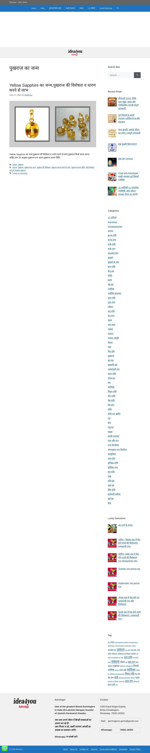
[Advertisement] (75, 29)
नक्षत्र (110, 320)
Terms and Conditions (108, 749)
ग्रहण (110, 280)
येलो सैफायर (90, 167)
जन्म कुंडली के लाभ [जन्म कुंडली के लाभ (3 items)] (115, 657)
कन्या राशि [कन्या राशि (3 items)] (127, 650)
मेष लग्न (111, 405)
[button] (117, 8)
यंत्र (109, 418)
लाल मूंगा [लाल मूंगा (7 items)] (129, 681)
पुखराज (20, 165)
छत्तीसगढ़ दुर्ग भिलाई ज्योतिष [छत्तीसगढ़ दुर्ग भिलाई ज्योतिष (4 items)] (127, 654)
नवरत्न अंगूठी (113, 338)
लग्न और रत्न (113, 440)
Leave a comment (19, 173)
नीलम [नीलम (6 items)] (122, 662)
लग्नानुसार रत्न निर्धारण (117, 449)
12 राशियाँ (91, 8)
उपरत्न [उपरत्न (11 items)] (120, 649)
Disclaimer (123, 749)
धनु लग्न (111, 316)
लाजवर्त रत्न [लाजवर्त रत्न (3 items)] (121, 681)
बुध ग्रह (111, 360)
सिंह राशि (111, 489)
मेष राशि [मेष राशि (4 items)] (137, 674)
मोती (110, 409)
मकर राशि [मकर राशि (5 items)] (123, 670)
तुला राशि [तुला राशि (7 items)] (128, 657)
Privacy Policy (135, 749)
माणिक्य (111, 387)
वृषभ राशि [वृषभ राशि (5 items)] (111, 684)
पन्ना (109, 347)
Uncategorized (115, 226)
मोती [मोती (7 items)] (116, 677)
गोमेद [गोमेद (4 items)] (109, 654)
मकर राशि (112, 374)
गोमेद (110, 275)
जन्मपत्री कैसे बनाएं (55, 8)
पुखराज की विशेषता (43, 167)
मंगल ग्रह (111, 378)
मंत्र (109, 382)
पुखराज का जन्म (30, 167)
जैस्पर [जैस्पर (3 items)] (122, 657)
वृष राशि (111, 472)
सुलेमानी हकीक (114, 494)
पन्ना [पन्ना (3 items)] (126, 662)
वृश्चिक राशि (113, 463)
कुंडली (110, 258)
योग (109, 423)
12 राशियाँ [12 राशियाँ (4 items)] (111, 642)
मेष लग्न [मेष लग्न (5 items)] (111, 677)
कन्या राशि (112, 235)
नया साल (111, 324)
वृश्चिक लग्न (113, 467)
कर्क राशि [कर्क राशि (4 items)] (133, 650)
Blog (42, 8)
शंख (109, 476)
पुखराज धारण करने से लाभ (60, 167)
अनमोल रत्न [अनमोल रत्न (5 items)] (112, 650)
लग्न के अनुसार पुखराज (17, 170)
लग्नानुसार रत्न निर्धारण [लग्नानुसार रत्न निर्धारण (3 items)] (113, 681)
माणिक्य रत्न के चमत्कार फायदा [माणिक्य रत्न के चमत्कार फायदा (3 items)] (117, 674)
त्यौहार (110, 307)
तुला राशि (111, 298)
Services (94, 749)
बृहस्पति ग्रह (112, 365)
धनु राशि (111, 311)
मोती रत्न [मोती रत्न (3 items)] (133, 677)
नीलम (110, 342)
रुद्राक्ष (110, 432)
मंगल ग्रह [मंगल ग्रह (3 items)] (117, 670)
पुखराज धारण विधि (78, 167)
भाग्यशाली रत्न (114, 369)
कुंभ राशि (111, 266)
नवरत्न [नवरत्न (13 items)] (115, 661)
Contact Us (84, 749)
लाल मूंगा (111, 458)
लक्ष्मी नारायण (70, 8)
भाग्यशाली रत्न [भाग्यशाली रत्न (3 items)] (129, 666)
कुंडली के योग (113, 262)
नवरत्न (81, 8)
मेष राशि (111, 400)
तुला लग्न (111, 302)
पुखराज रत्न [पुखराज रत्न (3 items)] (123, 666)
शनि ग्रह (111, 481)
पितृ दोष (111, 351)
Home (33, 8)
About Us (73, 749)
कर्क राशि (112, 244)
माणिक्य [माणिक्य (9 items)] (131, 669)
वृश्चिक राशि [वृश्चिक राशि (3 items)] (136, 681)
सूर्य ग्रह (111, 498)
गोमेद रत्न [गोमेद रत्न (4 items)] (114, 654)
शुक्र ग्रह (111, 485)
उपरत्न (110, 231)
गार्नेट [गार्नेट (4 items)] (138, 650)
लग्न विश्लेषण (113, 445)
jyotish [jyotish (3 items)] (134, 645)
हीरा (109, 503)
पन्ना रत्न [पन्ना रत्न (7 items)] (131, 661)
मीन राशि (111, 396)
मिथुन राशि (112, 391)
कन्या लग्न (112, 240)
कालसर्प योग (113, 253)
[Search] (137, 75)
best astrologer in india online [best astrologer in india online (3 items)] (123, 645)
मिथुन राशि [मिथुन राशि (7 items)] (129, 673)
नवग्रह (110, 329)
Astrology (112, 222)
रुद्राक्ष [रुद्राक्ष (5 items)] (137, 677)
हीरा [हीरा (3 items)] (117, 684)
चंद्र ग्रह (110, 284)
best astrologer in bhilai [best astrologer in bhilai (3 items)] (121, 642)
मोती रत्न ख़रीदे (114, 414)
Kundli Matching (106, 8)
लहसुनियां (112, 454)
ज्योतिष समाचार (114, 293)
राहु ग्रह (111, 427)
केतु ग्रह (111, 271)
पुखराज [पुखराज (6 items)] (116, 665)
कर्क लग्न (111, 249)
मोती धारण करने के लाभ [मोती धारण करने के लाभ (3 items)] (124, 677)
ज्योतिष (111, 289)
